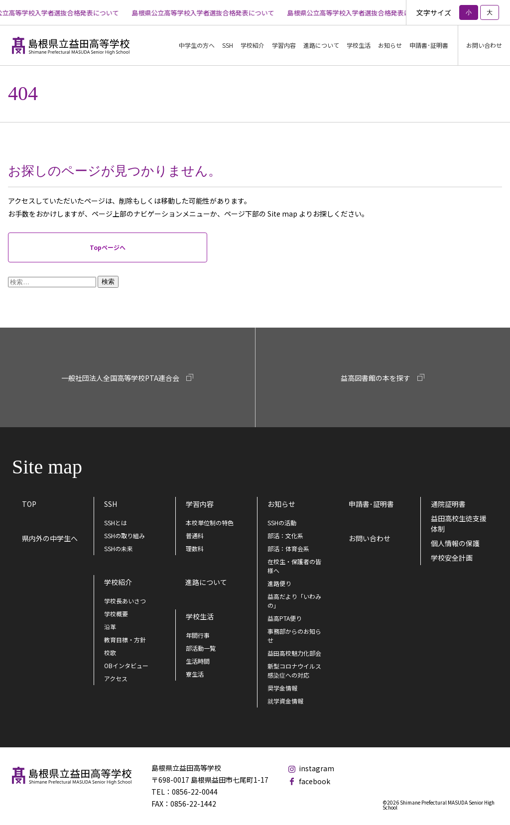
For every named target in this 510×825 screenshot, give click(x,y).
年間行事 (198, 635)
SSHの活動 (281, 522)
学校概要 (116, 613)
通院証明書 (448, 504)
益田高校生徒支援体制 (459, 523)
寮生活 (195, 674)
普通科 (195, 535)
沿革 (110, 626)
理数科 (195, 548)
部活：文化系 (285, 535)
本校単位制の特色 (210, 522)
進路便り (279, 583)
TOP (29, 504)
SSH (110, 504)
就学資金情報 (285, 701)
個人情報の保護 (455, 543)
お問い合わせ (484, 45)
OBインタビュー (126, 665)
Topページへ (108, 247)
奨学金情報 (282, 688)
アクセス (116, 678)
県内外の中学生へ (50, 538)
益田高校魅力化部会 (294, 653)
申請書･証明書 (428, 45)
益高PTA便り (284, 618)
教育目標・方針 (125, 639)
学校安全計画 (452, 558)
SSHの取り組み (124, 535)
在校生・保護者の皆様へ (294, 566)
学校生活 (200, 616)
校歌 (110, 652)
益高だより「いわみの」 (294, 600)
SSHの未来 (118, 548)
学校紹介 (118, 582)
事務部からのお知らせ (294, 635)
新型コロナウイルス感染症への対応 (294, 670)
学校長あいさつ (125, 600)
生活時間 (198, 661)
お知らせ (390, 45)
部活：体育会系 (288, 548)
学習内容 (200, 504)
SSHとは (115, 522)
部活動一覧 (201, 648)
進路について (321, 45)
